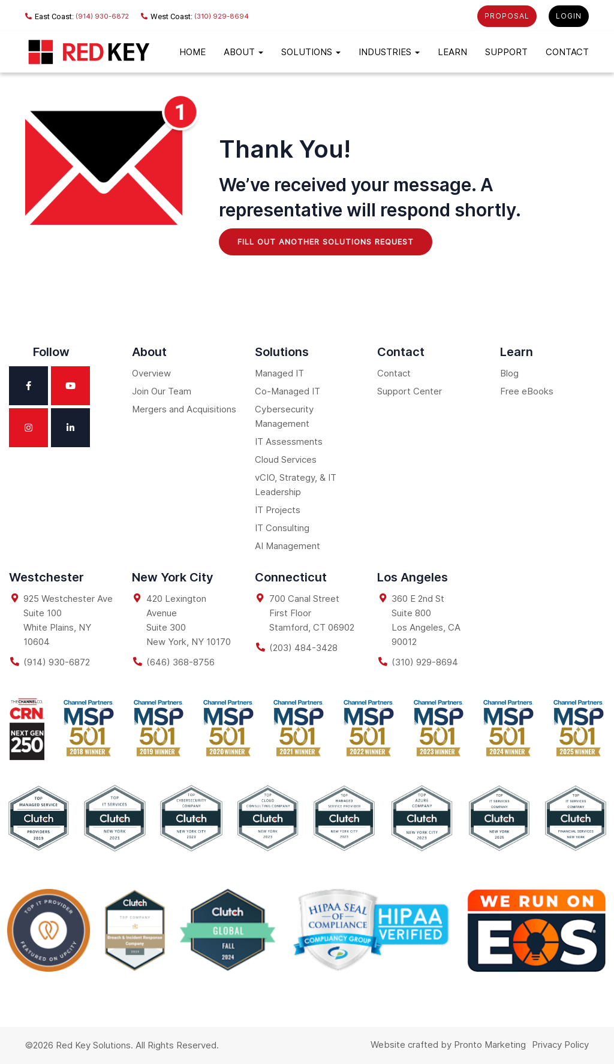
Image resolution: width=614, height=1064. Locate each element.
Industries (389, 52)
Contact (567, 52)
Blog (509, 373)
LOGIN (569, 15)
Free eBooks (526, 391)
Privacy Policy (560, 1044)
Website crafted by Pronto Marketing (448, 1044)
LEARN (452, 52)
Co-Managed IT (287, 391)
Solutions (311, 52)
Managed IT (279, 373)
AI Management (287, 545)
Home (192, 52)
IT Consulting (282, 527)
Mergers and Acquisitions (184, 409)
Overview (151, 373)
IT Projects (277, 510)
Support (506, 52)
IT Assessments (289, 441)
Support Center (409, 391)
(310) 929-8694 (195, 16)
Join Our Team (161, 391)
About (243, 52)
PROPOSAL (506, 15)
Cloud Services (286, 459)
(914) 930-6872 (77, 16)
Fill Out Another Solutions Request (325, 241)
